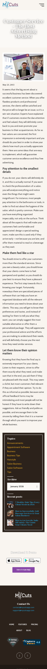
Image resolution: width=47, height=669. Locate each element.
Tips (9, 472)
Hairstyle (11, 459)
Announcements (15, 443)
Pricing (34, 624)
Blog (28, 630)
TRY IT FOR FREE (23, 570)
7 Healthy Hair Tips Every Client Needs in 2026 (27, 503)
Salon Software (14, 468)
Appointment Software (18, 447)
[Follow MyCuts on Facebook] (19, 655)
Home (11, 624)
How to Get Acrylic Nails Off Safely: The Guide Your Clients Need (26, 522)
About (19, 630)
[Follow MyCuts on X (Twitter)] (27, 655)
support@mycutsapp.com (23, 610)
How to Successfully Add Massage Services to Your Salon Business (27, 513)
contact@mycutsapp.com (23, 607)
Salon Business (14, 463)
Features (22, 624)
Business (11, 451)
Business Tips (13, 455)
